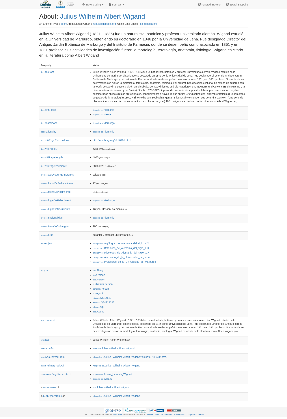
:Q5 (98, 307)
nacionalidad (52, 217)
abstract (47, 71)
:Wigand (102, 378)
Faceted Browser (209, 4)
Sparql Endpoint (237, 4)
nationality (48, 131)
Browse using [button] (92, 4)
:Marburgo (104, 123)
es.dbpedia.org (148, 23)
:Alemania (103, 109)
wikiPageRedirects (55, 374)
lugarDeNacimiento (55, 209)
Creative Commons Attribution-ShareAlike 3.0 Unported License (175, 414)
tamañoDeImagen (54, 226)
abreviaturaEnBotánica (57, 174)
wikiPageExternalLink (55, 140)
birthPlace (48, 109)
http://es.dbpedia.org (104, 23)
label (45, 339)
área (47, 234)
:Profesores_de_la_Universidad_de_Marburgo (124, 261)
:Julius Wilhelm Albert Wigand (114, 348)
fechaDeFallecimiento (57, 183)
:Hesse (102, 114)
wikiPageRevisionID (54, 166)
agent (64, 23)
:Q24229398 (103, 302)
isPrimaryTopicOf (52, 365)
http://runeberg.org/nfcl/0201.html (112, 140)
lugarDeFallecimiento (56, 200)
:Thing (98, 270)
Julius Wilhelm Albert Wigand (102, 16)
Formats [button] (116, 4)
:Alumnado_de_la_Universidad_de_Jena (121, 257)
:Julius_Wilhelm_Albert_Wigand (116, 365)
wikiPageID (49, 148)
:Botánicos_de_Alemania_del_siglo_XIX (121, 248)
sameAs (47, 348)
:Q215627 (102, 297)
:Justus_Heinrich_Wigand (112, 374)
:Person (99, 274)
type (45, 270)
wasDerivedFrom (53, 356)
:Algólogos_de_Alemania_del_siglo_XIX (121, 243)
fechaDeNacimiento (55, 191)
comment (48, 320)
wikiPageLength (52, 157)
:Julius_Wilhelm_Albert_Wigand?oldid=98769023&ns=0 (130, 356)
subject (46, 243)
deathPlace (49, 123)
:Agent (98, 293)
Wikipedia (117, 414)
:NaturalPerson (103, 284)
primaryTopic (52, 395)
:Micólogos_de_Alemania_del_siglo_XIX (121, 252)
